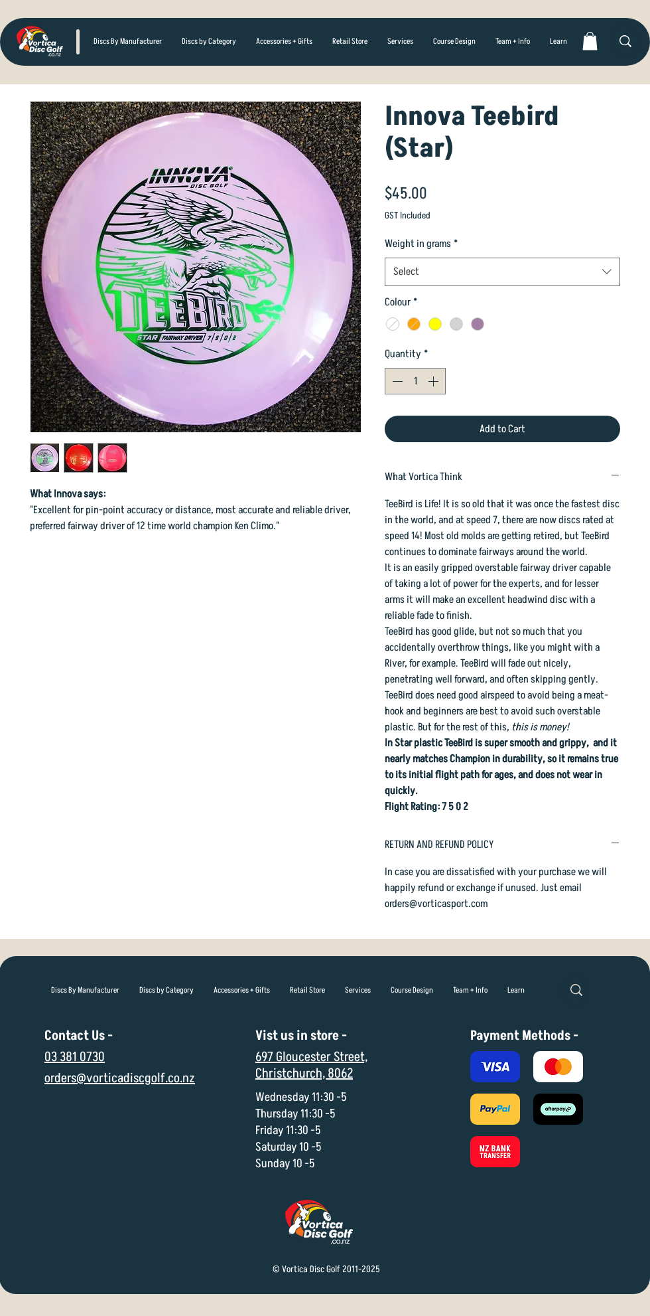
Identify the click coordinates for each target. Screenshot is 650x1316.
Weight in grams (421, 243)
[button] (209, 41)
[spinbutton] (415, 381)
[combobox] (502, 272)
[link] (590, 41)
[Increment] (434, 381)
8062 (340, 1073)
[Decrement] (396, 381)
